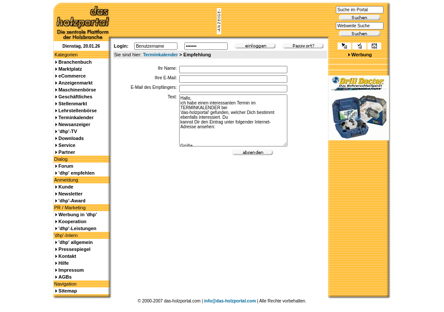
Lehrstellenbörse (77, 110)
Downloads (71, 138)
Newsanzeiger (74, 124)
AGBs (65, 277)
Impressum (71, 270)
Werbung (361, 54)
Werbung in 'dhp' (77, 214)
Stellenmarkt (72, 103)
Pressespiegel (74, 249)
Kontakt (67, 256)
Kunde (65, 186)
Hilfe (63, 263)
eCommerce (72, 75)
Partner (66, 152)
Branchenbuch (75, 62)
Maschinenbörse (77, 89)
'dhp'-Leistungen (77, 228)
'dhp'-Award (71, 200)
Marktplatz (70, 69)
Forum (65, 166)
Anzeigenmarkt (75, 82)
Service (66, 145)
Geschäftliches (75, 96)
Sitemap (67, 290)
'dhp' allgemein (75, 242)
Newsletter (70, 193)
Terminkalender (160, 54)
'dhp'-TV (67, 131)
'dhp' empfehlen (76, 173)
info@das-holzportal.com (230, 301)
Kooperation (72, 221)
